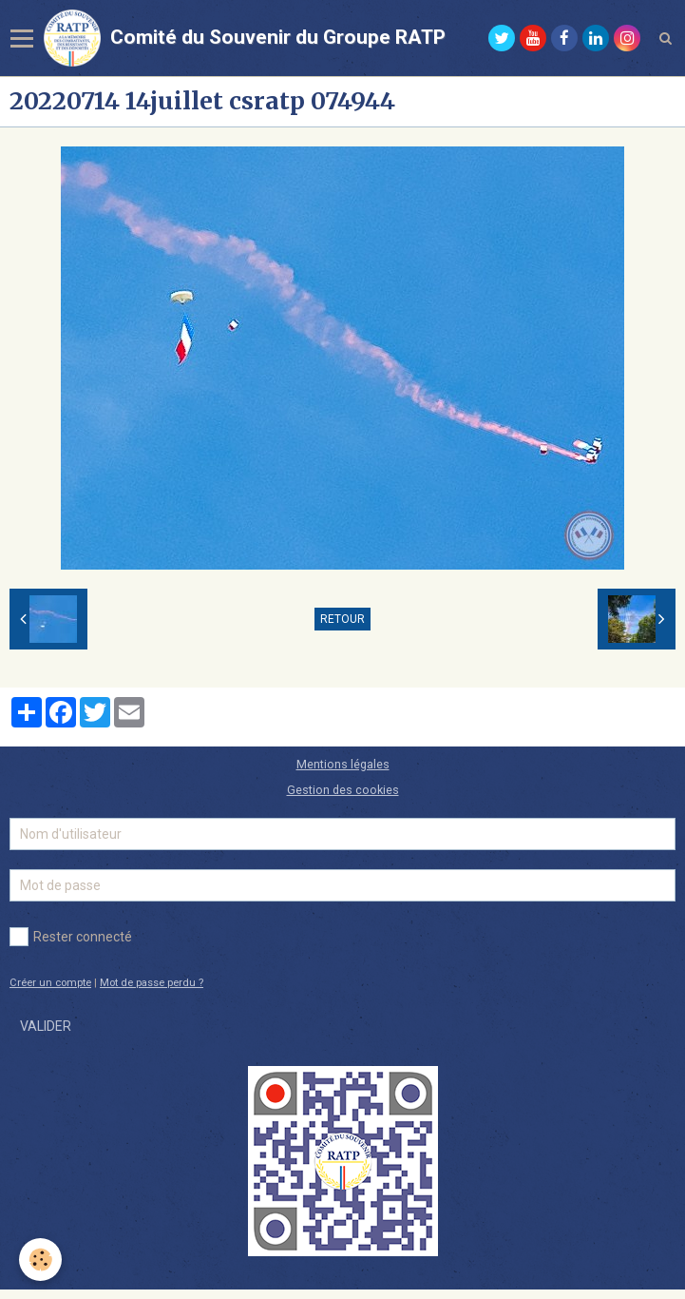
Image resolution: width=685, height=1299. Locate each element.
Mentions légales (343, 764)
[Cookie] (40, 1259)
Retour (342, 619)
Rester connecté (71, 936)
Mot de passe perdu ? (151, 983)
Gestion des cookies (343, 790)
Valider (45, 1026)
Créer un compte (50, 983)
